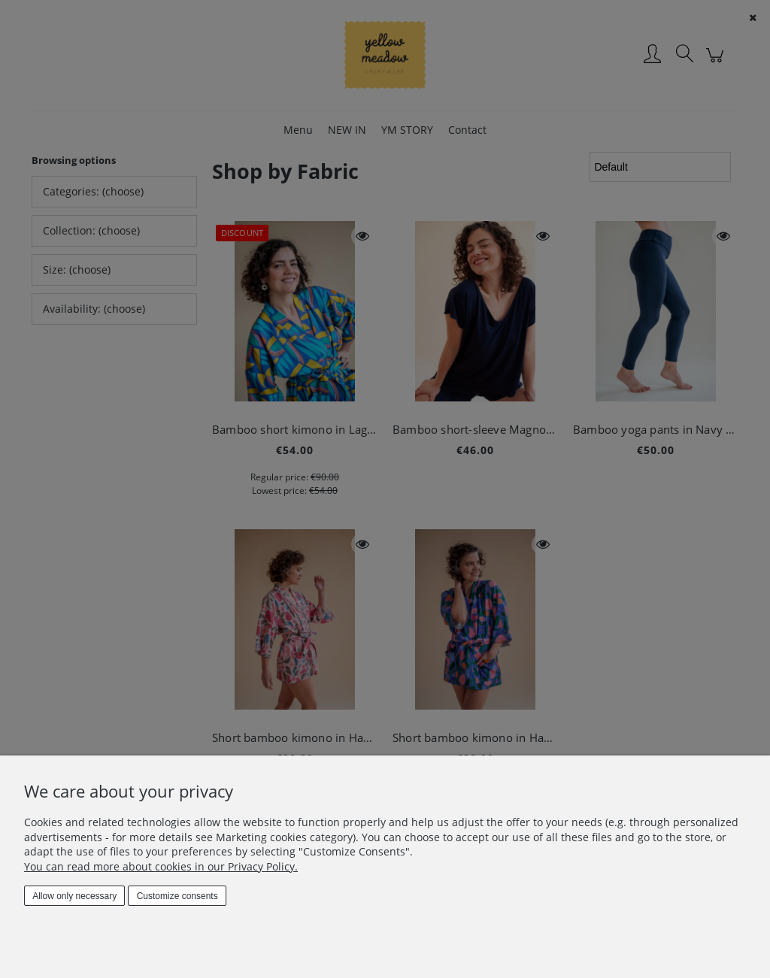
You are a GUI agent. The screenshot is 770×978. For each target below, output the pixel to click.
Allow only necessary (74, 896)
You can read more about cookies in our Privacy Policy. (161, 866)
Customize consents (177, 896)
